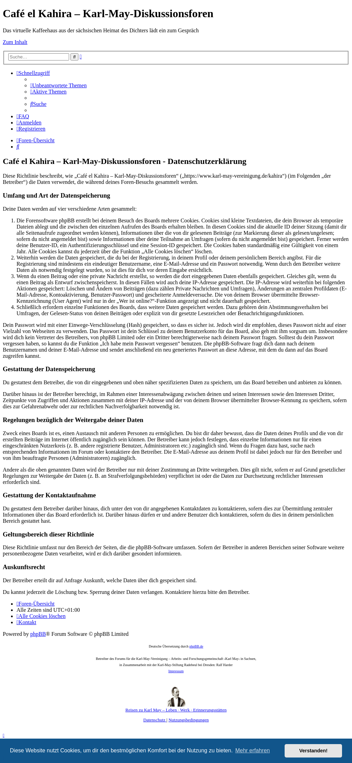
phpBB (38, 634)
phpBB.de (196, 646)
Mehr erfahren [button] (252, 750)
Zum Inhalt (15, 42)
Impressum (176, 671)
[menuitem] (58, 85)
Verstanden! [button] (313, 750)
